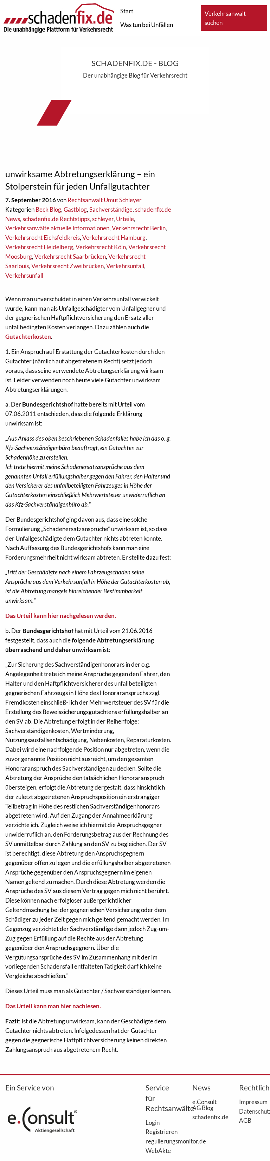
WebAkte (158, 1150)
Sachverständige (111, 209)
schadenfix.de (205, 1116)
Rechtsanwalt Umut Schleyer (105, 200)
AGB (245, 1120)
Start (126, 11)
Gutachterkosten (28, 336)
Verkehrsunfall (125, 266)
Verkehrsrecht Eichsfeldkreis (42, 237)
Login (153, 1122)
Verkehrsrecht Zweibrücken (67, 266)
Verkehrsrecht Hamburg (114, 237)
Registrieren (158, 1131)
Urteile (125, 219)
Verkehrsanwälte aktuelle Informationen (57, 228)
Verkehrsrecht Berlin (139, 228)
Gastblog (75, 209)
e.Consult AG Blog (204, 1104)
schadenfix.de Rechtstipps (56, 219)
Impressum (252, 1101)
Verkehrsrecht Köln (101, 247)
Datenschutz (252, 1111)
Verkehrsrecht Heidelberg (39, 247)
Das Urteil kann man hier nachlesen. (53, 1006)
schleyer (103, 219)
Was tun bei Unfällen (146, 24)
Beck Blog (48, 209)
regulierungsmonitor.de (158, 1140)
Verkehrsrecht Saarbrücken (70, 256)
